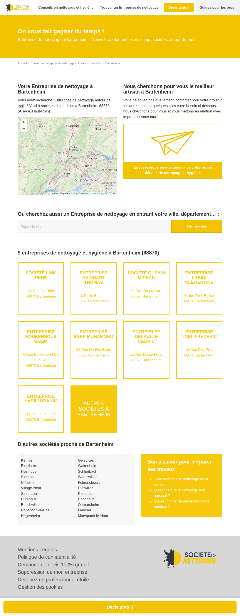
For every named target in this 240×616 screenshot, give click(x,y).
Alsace (82, 63)
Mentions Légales (37, 549)
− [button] (23, 129)
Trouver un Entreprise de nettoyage (52, 63)
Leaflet (54, 193)
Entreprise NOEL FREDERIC (199, 334)
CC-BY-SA (110, 193)
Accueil (22, 63)
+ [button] (23, 122)
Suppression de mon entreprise (52, 572)
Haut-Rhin (95, 63)
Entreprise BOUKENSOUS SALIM (40, 336)
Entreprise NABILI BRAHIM (40, 398)
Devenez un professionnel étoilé (53, 580)
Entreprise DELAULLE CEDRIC (146, 336)
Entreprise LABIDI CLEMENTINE (199, 277)
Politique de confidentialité (47, 557)
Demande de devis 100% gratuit (53, 564)
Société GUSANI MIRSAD (146, 275)
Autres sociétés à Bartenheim (93, 409)
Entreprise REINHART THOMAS (93, 277)
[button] (66, 7)
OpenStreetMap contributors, (88, 193)
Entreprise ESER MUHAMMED (93, 334)
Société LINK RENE (41, 275)
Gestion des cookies (40, 587)
